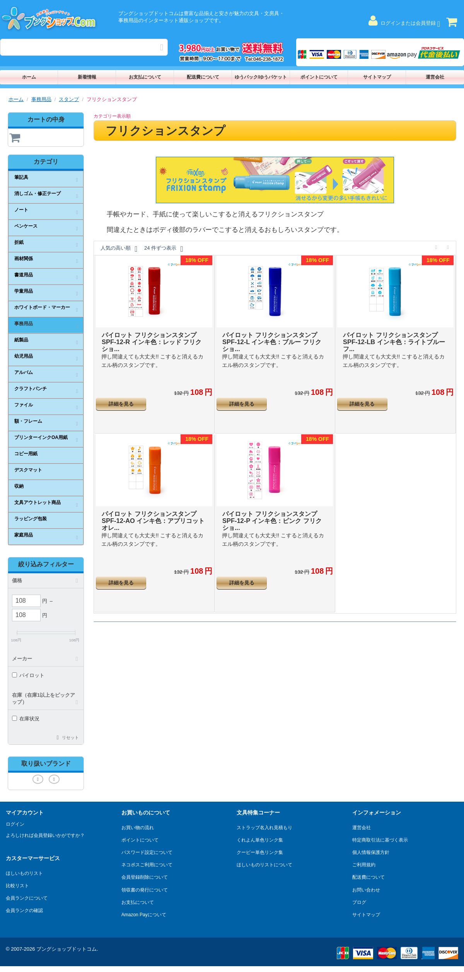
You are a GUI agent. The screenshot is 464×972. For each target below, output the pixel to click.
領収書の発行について (144, 890)
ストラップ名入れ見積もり (264, 827)
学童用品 (23, 291)
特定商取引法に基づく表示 (380, 840)
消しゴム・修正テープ (37, 193)
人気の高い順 (119, 249)
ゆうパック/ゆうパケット (261, 77)
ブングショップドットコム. (67, 949)
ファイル (23, 405)
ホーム (29, 77)
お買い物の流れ (137, 827)
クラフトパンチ (30, 388)
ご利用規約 (363, 864)
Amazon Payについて (143, 914)
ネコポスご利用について (146, 864)
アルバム (23, 372)
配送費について (203, 77)
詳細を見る (121, 399)
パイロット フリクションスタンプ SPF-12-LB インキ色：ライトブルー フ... (391, 337)
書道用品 (23, 275)
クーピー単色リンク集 (260, 852)
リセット (70, 737)
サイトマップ (377, 77)
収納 (19, 486)
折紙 (19, 242)
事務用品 (41, 99)
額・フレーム (28, 421)
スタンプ (69, 99)
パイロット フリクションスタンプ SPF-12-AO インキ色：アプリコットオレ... (150, 511)
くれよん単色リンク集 (260, 840)
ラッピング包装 (30, 518)
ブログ (359, 902)
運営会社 (435, 77)
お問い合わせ (366, 890)
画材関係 (23, 258)
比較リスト (17, 885)
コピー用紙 (26, 453)
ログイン (15, 824)
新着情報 (87, 77)
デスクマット (28, 470)
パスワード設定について (146, 852)
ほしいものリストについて (264, 864)
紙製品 (21, 340)
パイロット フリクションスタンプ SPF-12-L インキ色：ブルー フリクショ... (270, 337)
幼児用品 (23, 356)
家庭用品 (23, 535)
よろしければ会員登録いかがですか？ (45, 835)
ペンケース (26, 226)
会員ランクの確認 (24, 910)
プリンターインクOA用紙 (41, 437)
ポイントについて (319, 77)
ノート (21, 210)
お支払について (145, 77)
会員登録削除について (144, 877)
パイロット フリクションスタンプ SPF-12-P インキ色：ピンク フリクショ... (270, 511)
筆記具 (21, 177)
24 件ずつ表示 (163, 249)
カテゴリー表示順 (112, 116)
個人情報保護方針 (370, 852)
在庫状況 (25, 719)
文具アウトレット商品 (37, 502)
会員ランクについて (27, 898)
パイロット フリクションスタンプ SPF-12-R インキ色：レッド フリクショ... (150, 337)
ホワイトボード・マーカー (42, 307)
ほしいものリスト (24, 873)
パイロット (28, 675)
